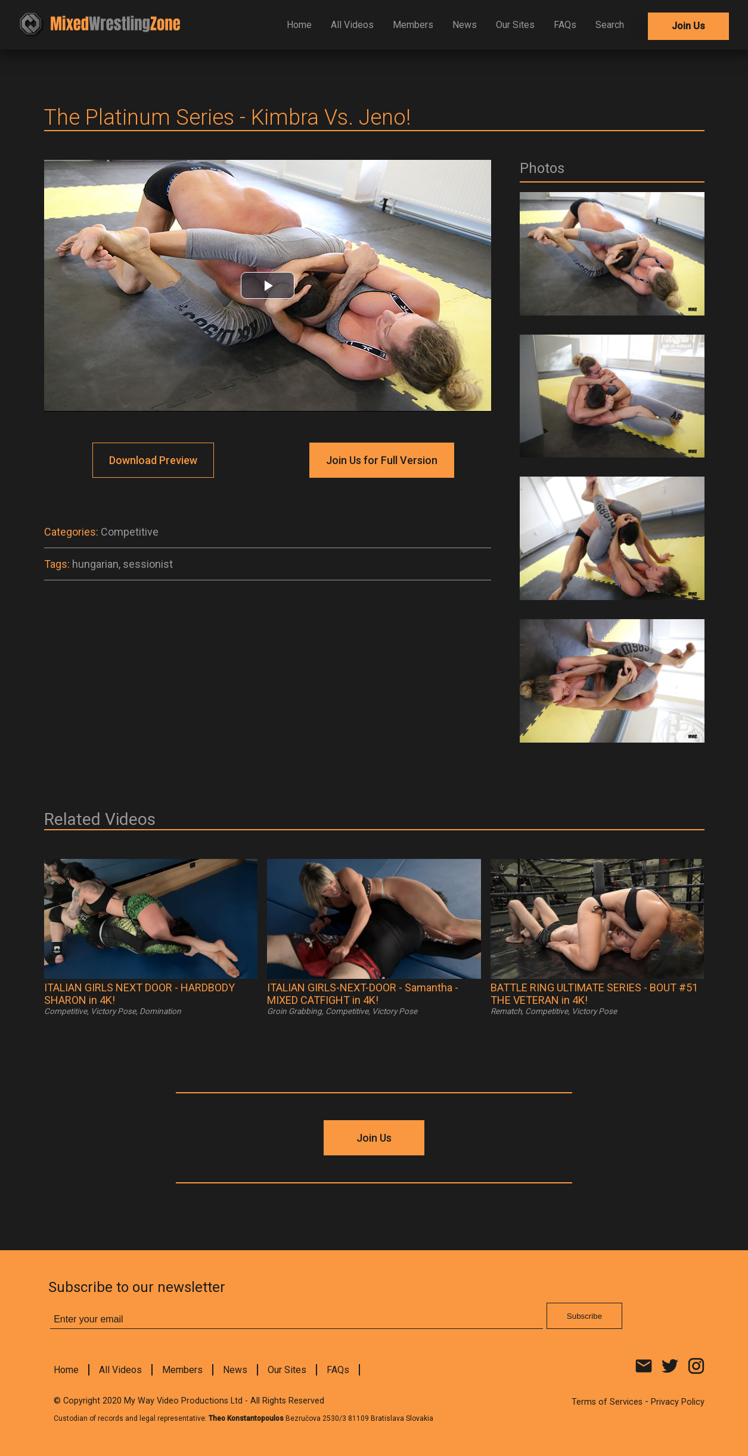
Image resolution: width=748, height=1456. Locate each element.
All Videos (352, 24)
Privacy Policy (677, 1402)
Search (609, 24)
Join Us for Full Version (381, 460)
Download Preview (153, 460)
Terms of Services (607, 1402)
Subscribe (584, 1316)
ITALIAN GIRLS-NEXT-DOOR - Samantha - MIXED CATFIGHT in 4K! (362, 993)
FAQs (565, 24)
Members (413, 24)
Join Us (688, 26)
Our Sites (515, 24)
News (464, 24)
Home (299, 24)
